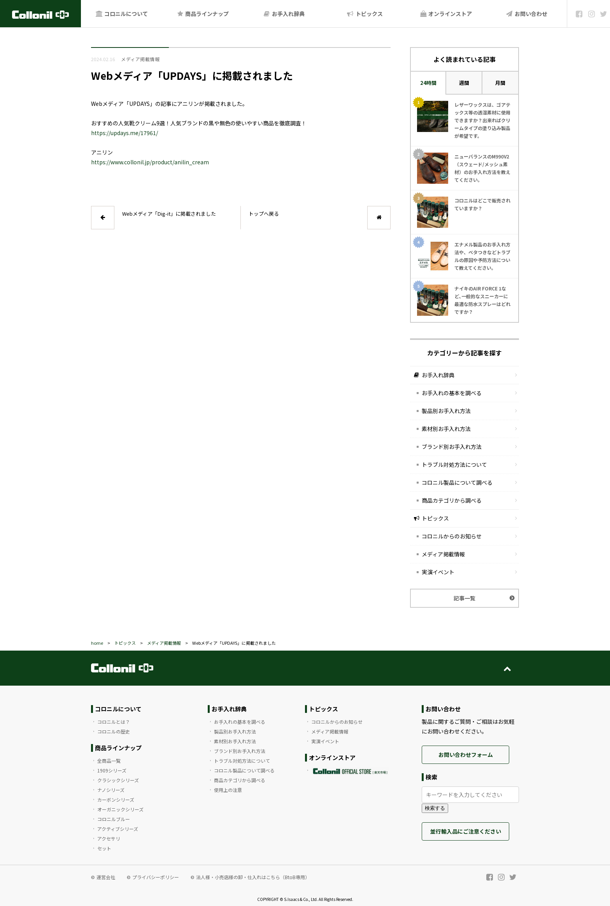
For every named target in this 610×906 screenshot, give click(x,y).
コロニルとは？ (113, 721)
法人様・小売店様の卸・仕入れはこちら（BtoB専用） (253, 877)
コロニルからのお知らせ (452, 536)
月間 (500, 82)
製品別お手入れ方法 (446, 411)
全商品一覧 (109, 760)
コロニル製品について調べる (457, 482)
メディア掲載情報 (443, 554)
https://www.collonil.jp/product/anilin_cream (150, 162)
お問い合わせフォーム (465, 754)
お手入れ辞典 (284, 14)
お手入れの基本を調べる (452, 393)
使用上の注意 (228, 789)
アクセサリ (108, 838)
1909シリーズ (111, 770)
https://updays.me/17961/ (124, 133)
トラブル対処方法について (454, 464)
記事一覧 (464, 598)
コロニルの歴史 (113, 731)
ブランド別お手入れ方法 (452, 446)
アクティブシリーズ (117, 828)
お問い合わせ (526, 14)
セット (104, 848)
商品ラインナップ (202, 14)
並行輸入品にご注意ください (465, 831)
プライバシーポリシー (155, 877)
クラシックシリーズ (118, 780)
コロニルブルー (113, 819)
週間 (464, 82)
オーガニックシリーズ (120, 809)
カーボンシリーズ (115, 799)
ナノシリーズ (110, 789)
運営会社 (105, 877)
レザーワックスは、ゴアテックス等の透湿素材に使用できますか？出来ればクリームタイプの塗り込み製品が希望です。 (482, 120)
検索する (435, 808)
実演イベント (438, 572)
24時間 (428, 82)
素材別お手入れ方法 (446, 429)
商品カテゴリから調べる (452, 500)
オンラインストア (445, 14)
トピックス (364, 14)
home (97, 643)
